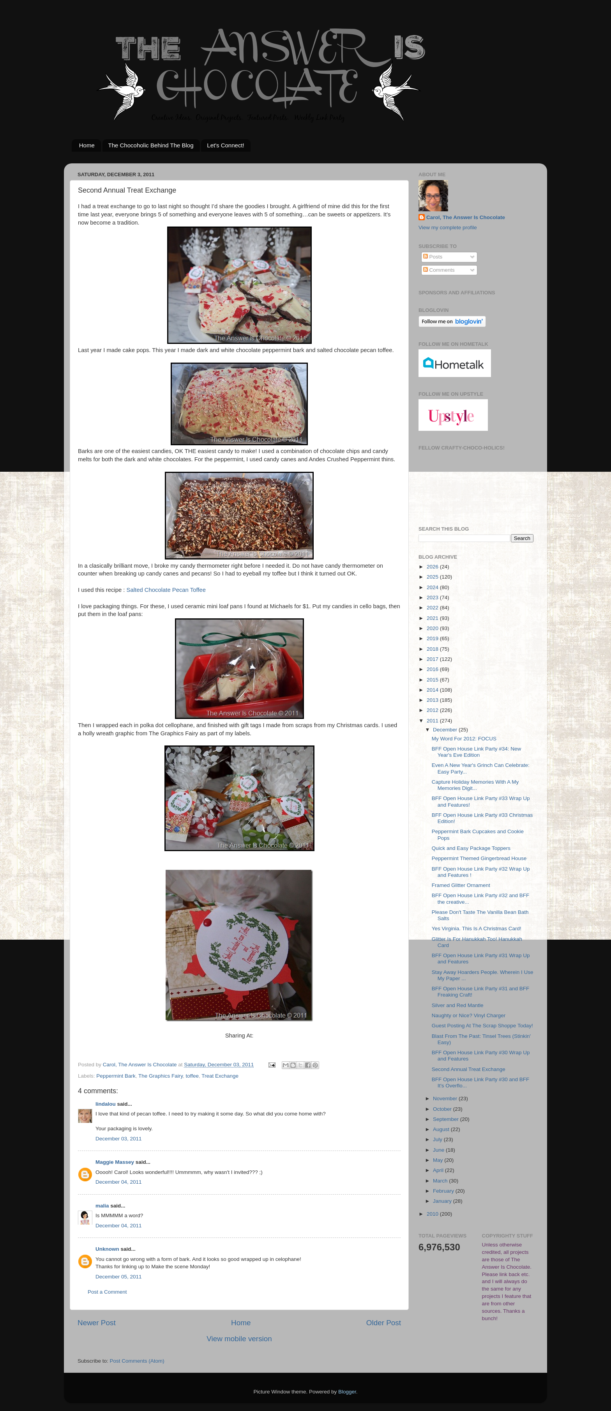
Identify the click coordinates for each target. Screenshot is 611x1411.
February (444, 1191)
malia (102, 1206)
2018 (433, 649)
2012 (433, 710)
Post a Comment (107, 1292)
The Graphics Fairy (160, 1076)
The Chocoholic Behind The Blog (151, 145)
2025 (433, 577)
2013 (433, 700)
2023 (433, 597)
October (443, 1109)
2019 (433, 638)
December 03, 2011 (118, 1139)
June (439, 1150)
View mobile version (239, 1339)
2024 (433, 587)
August (442, 1129)
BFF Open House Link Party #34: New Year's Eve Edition (476, 752)
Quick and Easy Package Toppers (471, 848)
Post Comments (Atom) (137, 1361)
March (441, 1181)
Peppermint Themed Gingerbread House (479, 858)
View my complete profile (448, 227)
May (438, 1160)
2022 (433, 608)
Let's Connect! (225, 145)
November (446, 1098)
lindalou (105, 1104)
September (446, 1119)
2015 (433, 680)
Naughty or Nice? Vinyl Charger (469, 1015)
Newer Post (97, 1323)
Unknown (107, 1249)
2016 (433, 669)
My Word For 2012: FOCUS (464, 739)
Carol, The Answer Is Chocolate (465, 217)
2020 (433, 628)
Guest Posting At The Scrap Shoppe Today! (482, 1026)
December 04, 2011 (118, 1182)
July (438, 1139)
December (446, 730)
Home (87, 145)
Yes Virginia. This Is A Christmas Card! (476, 928)
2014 (433, 690)
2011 (433, 721)
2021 (433, 618)
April (439, 1170)
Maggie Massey (114, 1162)
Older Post (383, 1323)
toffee (192, 1076)
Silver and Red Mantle (458, 1005)
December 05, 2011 (118, 1277)
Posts (433, 257)
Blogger (347, 1392)
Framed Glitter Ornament (461, 885)
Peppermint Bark (116, 1076)
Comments (439, 270)
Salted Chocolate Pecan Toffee (166, 590)
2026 (433, 567)
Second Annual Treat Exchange (468, 1069)
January (443, 1201)
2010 (433, 1214)
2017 (433, 659)
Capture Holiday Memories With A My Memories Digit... (475, 785)
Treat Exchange (219, 1076)
